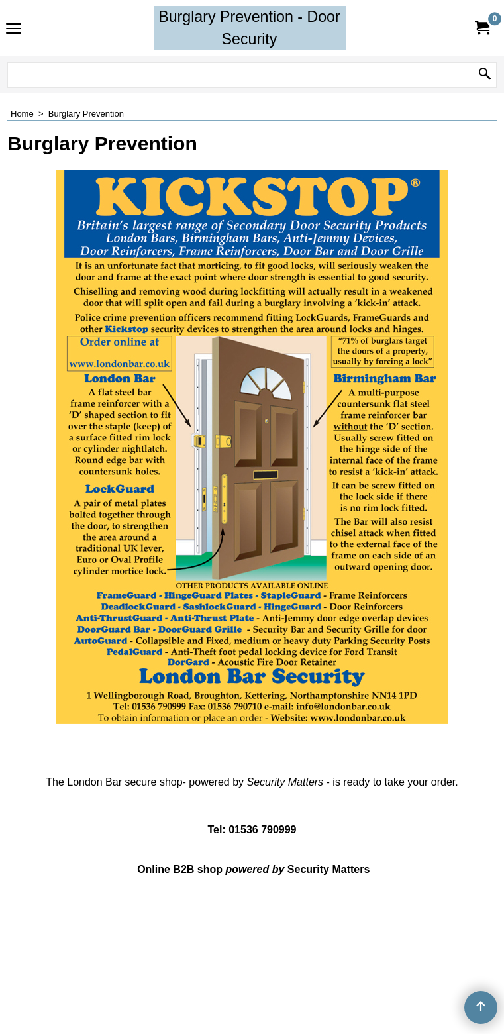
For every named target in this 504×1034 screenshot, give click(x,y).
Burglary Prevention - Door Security (249, 28)
